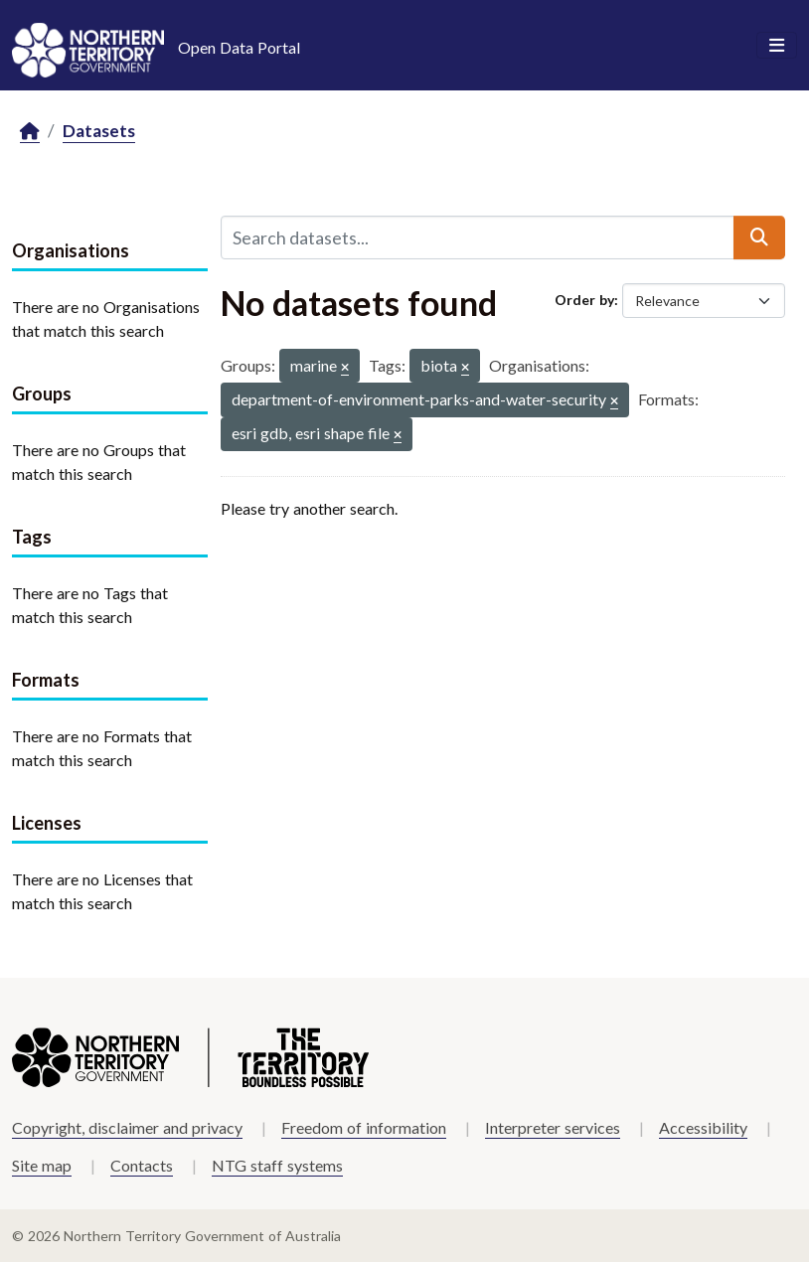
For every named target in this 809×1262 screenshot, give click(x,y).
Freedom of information (363, 1127)
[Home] (30, 131)
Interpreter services (552, 1127)
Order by (584, 299)
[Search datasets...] (478, 237)
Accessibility (703, 1127)
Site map (42, 1165)
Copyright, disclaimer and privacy (127, 1127)
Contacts (141, 1165)
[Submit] (759, 237)
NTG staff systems (277, 1165)
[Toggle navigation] (776, 46)
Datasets (99, 130)
